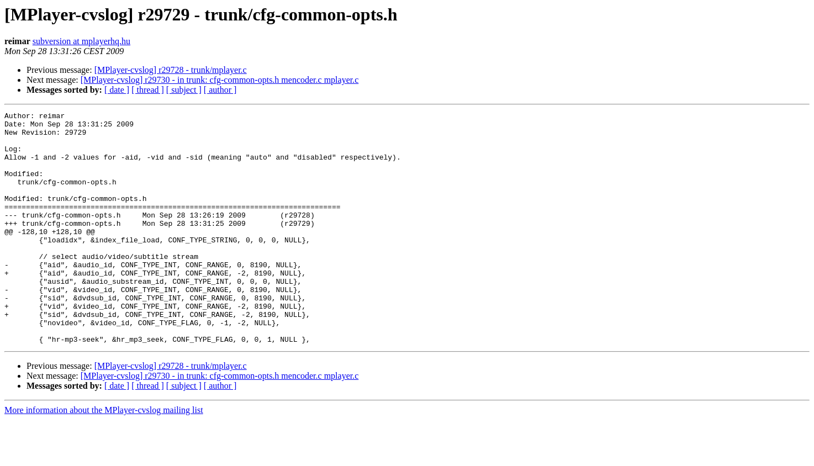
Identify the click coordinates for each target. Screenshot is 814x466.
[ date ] (116, 89)
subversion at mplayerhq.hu (81, 41)
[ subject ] (184, 89)
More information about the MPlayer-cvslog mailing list (103, 456)
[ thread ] (147, 89)
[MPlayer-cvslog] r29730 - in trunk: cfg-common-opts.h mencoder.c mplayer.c (220, 79)
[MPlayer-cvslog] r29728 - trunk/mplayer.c (170, 70)
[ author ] (220, 89)
